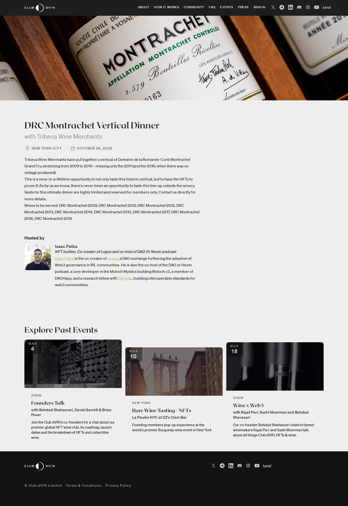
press (243, 7)
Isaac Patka (64, 258)
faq (212, 7)
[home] (39, 8)
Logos (112, 258)
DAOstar (125, 278)
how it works (166, 7)
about (143, 7)
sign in (259, 7)
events (226, 7)
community (194, 7)
